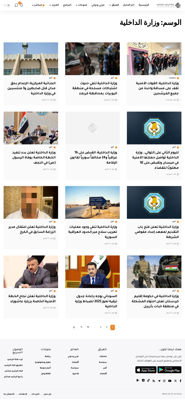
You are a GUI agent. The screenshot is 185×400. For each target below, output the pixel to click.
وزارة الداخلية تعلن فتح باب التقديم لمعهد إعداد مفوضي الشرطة (156, 232)
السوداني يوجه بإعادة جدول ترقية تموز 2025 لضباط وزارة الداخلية (94, 302)
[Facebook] (180, 382)
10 (88, 327)
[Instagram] (164, 382)
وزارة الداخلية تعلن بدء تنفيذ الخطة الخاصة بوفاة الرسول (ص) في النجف (33, 158)
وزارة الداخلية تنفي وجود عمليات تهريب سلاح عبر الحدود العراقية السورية (98, 232)
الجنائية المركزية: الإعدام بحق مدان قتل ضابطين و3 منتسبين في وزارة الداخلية (31, 89)
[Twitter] (175, 382)
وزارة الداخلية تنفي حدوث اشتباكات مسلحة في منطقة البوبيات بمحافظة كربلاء (94, 89)
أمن (112, 78)
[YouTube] (169, 382)
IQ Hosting (176, 395)
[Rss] (153, 382)
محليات (172, 78)
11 (81, 327)
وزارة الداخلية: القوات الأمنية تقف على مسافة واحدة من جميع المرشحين (157, 89)
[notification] (21, 5)
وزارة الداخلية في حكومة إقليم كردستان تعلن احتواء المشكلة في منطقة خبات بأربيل (155, 302)
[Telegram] (159, 382)
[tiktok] (148, 382)
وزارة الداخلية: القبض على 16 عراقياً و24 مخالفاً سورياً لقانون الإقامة (92, 158)
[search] (16, 5)
